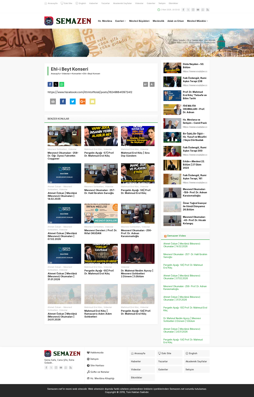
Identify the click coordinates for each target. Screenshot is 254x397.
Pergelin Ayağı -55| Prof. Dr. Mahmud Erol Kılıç (99, 272)
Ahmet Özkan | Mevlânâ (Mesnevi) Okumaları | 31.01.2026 (62, 276)
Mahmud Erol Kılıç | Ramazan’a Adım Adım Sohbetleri (98, 313)
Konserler (76, 73)
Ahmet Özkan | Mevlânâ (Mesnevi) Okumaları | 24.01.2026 (62, 316)
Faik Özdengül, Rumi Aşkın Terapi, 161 (194, 177)
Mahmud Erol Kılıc (93, 149)
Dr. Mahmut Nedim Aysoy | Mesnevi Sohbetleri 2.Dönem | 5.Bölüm (137, 273)
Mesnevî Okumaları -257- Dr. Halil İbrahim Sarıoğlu (99, 192)
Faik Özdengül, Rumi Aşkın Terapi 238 (194, 80)
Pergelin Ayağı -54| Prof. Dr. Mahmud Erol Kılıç (136, 312)
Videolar (66, 73)
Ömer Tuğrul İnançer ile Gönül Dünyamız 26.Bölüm (195, 206)
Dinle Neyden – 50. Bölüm (193, 66)
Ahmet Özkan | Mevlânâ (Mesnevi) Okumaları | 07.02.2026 (62, 236)
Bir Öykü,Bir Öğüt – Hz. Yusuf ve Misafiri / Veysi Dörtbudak (195, 136)
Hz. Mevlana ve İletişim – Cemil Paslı (195, 121)
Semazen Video (176, 235)
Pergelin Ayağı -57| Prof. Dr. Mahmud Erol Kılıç (99, 154)
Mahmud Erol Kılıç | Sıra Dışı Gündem (135, 154)
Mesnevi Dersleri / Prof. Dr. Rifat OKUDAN (100, 232)
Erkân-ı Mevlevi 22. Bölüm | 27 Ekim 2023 (194, 164)
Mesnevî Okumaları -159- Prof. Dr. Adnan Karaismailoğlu (195, 192)
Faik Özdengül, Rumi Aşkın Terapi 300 (194, 149)
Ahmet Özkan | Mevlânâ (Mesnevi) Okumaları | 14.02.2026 (62, 196)
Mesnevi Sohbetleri (57, 149)
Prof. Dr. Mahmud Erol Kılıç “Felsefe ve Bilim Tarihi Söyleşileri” (195, 96)
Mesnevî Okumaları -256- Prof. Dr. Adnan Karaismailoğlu (136, 233)
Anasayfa (55, 73)
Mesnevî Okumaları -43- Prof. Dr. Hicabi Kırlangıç (194, 220)
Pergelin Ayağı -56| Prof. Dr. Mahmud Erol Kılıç (136, 192)
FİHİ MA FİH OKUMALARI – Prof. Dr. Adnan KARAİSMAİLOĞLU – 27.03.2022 (194, 112)
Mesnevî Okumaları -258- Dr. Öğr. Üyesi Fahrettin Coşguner (63, 155)
